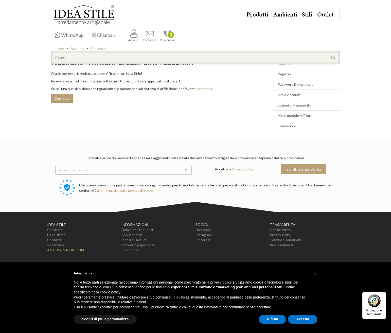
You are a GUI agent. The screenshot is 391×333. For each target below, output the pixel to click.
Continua (62, 98)
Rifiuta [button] (272, 319)
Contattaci (150, 35)
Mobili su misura (134, 240)
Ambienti (285, 15)
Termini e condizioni (285, 240)
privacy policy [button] (221, 282)
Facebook (203, 229)
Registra (284, 74)
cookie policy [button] (110, 292)
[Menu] (383, 295)
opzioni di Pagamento (294, 105)
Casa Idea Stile (83, 15)
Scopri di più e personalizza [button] (105, 319)
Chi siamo (54, 229)
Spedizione (130, 250)
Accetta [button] (302, 319)
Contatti (54, 240)
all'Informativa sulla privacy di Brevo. (125, 190)
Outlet (325, 15)
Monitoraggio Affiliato (295, 115)
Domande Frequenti (137, 229)
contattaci (204, 88)
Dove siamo (56, 235)
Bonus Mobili (131, 235)
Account (133, 35)
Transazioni (287, 126)
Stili (307, 15)
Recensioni (56, 245)
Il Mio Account (289, 95)
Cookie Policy (280, 229)
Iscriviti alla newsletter (304, 169)
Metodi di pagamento (138, 245)
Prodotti (257, 15)
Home (59, 48)
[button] (315, 274)
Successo (98, 48)
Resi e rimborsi (281, 245)
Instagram (204, 235)
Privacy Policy (243, 169)
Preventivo (167, 35)
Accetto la (220, 169)
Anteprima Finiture (66, 250)
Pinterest (203, 240)
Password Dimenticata (295, 84)
